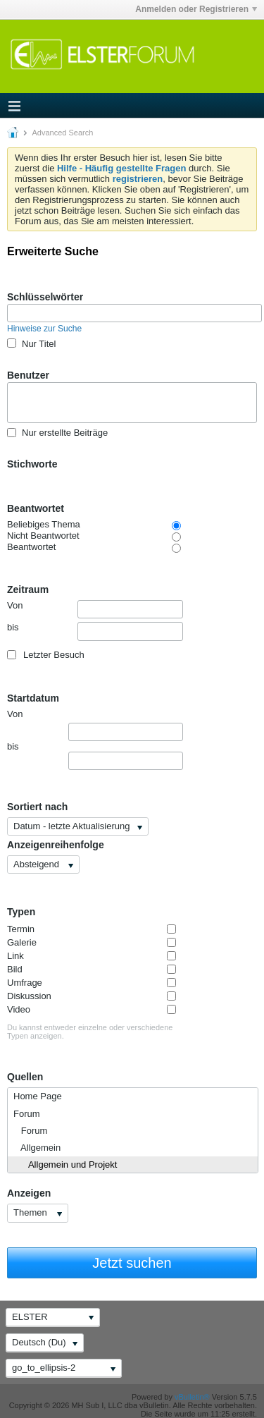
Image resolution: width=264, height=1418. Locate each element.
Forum (26, 1113)
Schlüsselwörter (45, 296)
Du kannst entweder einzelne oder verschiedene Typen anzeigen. (89, 1031)
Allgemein (37, 1147)
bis (95, 631)
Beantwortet (35, 508)
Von (95, 609)
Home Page (37, 1096)
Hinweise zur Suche (44, 329)
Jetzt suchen (131, 1263)
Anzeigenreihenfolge (55, 844)
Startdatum (33, 698)
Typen (21, 911)
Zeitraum (28, 589)
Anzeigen (29, 1193)
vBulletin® (192, 1397)
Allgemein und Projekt (65, 1164)
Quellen (25, 1076)
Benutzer (28, 375)
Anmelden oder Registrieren (196, 9)
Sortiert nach (37, 806)
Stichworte (32, 464)
